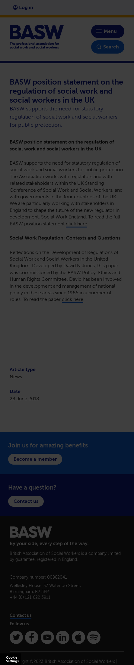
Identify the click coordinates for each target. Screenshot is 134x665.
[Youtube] (47, 637)
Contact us (26, 501)
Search (108, 47)
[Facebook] (31, 637)
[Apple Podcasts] (78, 637)
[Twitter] (16, 637)
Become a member (35, 459)
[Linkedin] (62, 637)
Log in (23, 7)
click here (76, 224)
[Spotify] (94, 637)
